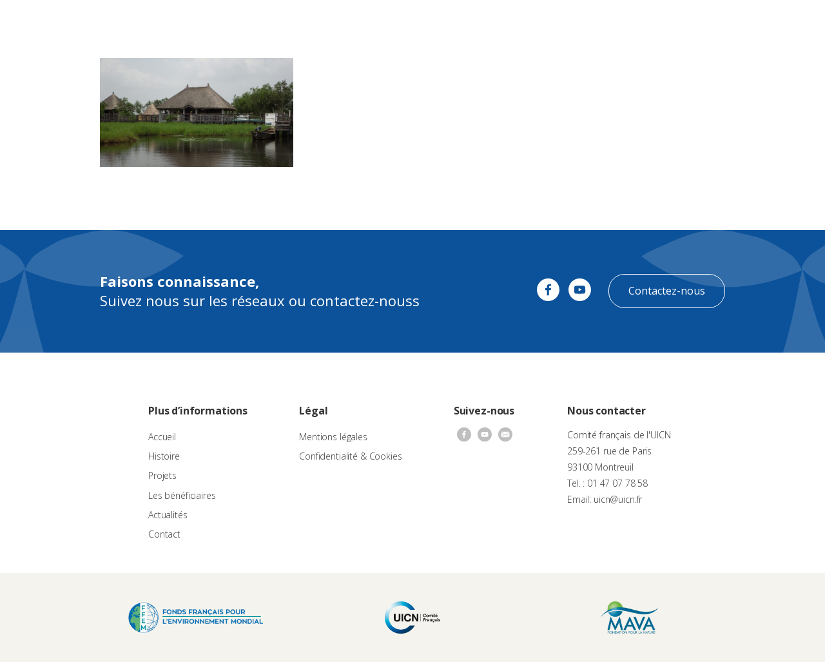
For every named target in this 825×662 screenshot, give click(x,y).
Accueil (162, 437)
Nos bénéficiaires (465, 23)
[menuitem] (788, 23)
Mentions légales (333, 437)
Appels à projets (328, 23)
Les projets (395, 23)
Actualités (532, 23)
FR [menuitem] (781, 22)
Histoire (164, 456)
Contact (580, 23)
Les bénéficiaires (182, 495)
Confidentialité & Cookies (350, 456)
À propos (263, 23)
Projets (162, 475)
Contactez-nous (666, 291)
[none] (788, 23)
